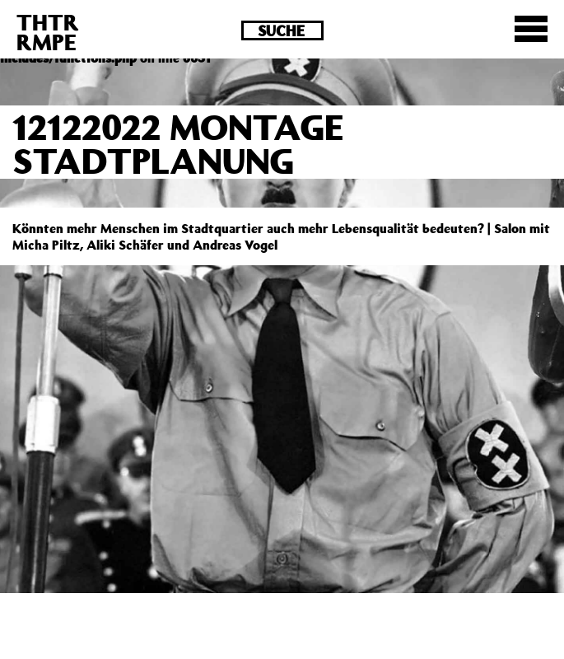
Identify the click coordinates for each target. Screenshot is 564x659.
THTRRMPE (47, 31)
